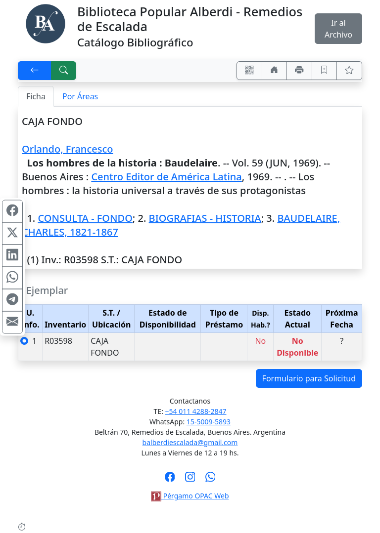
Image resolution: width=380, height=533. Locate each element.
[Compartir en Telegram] (12, 299)
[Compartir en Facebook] (12, 211)
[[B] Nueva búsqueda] (64, 70)
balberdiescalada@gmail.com (190, 442)
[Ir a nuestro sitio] (274, 70)
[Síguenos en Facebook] (170, 479)
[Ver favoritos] (349, 70)
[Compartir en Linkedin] (12, 255)
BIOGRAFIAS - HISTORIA (205, 218)
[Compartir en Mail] (12, 322)
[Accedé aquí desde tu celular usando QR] (249, 70)
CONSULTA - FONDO (85, 218)
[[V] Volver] (34, 70)
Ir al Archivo (338, 28)
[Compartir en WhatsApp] (12, 277)
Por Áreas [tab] (80, 96)
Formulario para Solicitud (309, 378)
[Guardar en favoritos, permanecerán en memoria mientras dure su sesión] (324, 70)
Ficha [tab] (36, 96)
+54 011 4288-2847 (196, 411)
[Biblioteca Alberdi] (45, 22)
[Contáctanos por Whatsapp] (210, 479)
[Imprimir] (299, 70)
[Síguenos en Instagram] (190, 479)
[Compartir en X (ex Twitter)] (12, 233)
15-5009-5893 (209, 421)
